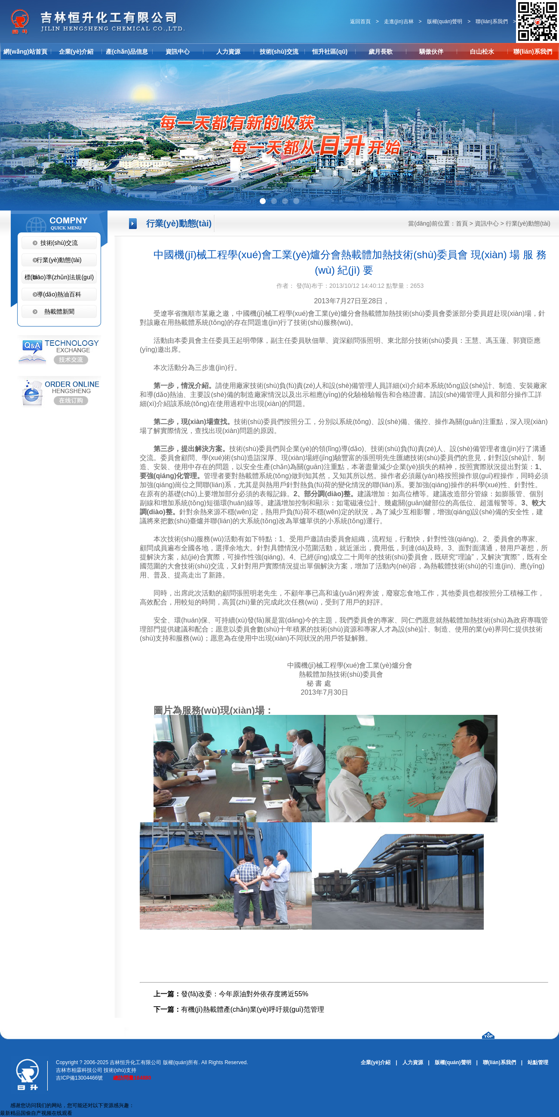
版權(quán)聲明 (445, 21)
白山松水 (482, 51)
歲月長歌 (381, 51)
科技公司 (92, 1070)
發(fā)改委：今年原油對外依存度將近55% (244, 994)
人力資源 (228, 51)
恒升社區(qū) (329, 51)
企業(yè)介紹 (76, 51)
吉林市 (63, 1070)
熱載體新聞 (59, 311)
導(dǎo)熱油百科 (59, 294)
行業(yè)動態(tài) (528, 223)
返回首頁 (360, 21)
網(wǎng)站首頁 (25, 51)
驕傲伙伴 (431, 51)
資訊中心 (178, 51)
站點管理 (538, 1062)
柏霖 (76, 1070)
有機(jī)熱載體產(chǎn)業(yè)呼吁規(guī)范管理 (252, 1009)
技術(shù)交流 (279, 51)
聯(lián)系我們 (492, 21)
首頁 (462, 223)
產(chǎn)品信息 (127, 51)
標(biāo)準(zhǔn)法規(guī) (59, 277)
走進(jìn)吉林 (399, 21)
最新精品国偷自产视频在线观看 (36, 1113)
